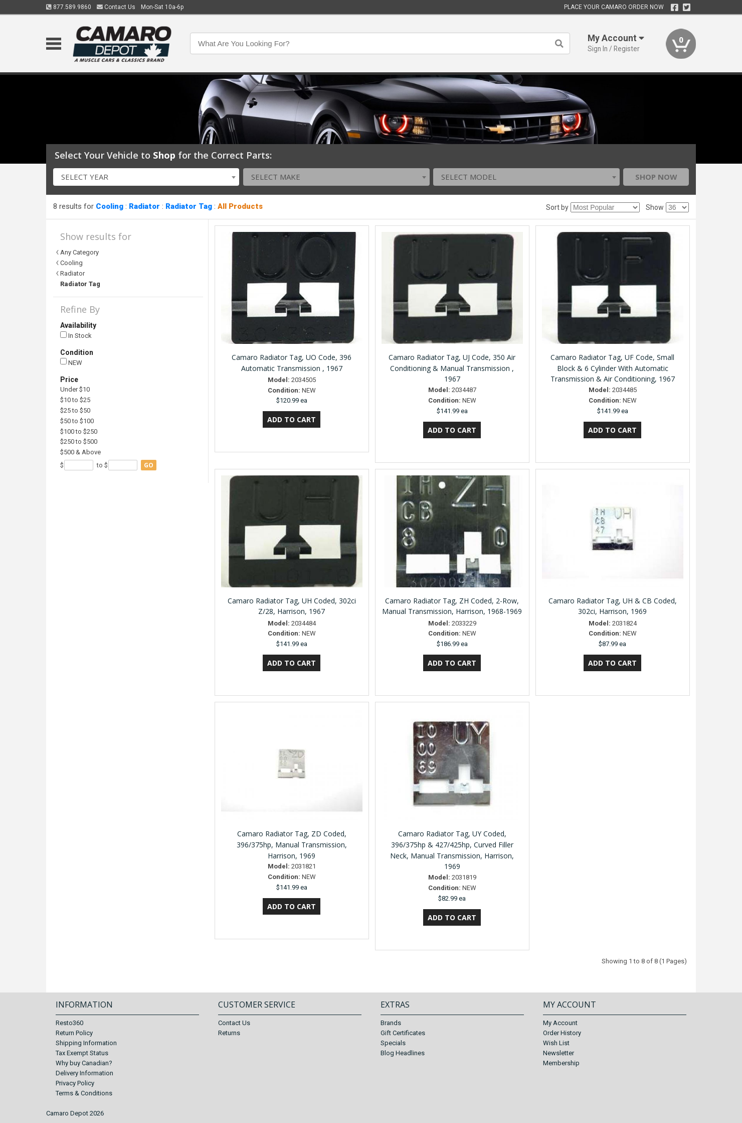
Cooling (109, 206)
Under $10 (75, 389)
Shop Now (656, 177)
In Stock (76, 335)
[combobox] (146, 177)
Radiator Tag (188, 206)
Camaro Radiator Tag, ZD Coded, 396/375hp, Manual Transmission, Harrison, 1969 (292, 844)
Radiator (144, 206)
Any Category (79, 252)
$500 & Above (80, 452)
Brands (391, 1023)
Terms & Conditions (84, 1093)
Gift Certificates (403, 1033)
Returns (229, 1033)
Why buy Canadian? (84, 1063)
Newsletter (558, 1053)
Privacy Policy (75, 1083)
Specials (393, 1043)
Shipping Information (86, 1043)
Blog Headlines (403, 1053)
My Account (560, 1023)
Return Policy (74, 1033)
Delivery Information (84, 1073)
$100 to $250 (78, 431)
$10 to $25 (75, 400)
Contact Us (116, 7)
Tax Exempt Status (82, 1053)
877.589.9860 (68, 7)
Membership (561, 1063)
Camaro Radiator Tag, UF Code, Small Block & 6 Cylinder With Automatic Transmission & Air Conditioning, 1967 (612, 368)
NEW (71, 362)
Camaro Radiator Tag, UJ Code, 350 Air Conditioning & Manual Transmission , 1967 (452, 368)
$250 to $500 (78, 441)
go (148, 465)
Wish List (556, 1043)
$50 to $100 (77, 421)
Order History (562, 1033)
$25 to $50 (75, 410)
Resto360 (69, 1023)
